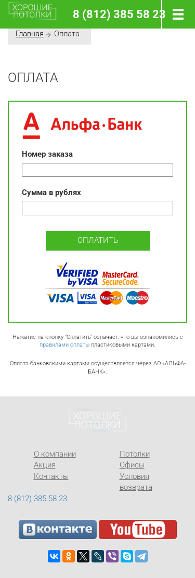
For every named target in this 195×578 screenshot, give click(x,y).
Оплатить (97, 240)
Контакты (51, 476)
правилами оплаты (64, 344)
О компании (55, 454)
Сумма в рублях (51, 192)
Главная (30, 33)
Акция (45, 465)
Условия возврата (136, 482)
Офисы (132, 465)
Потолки (135, 454)
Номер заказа (47, 154)
